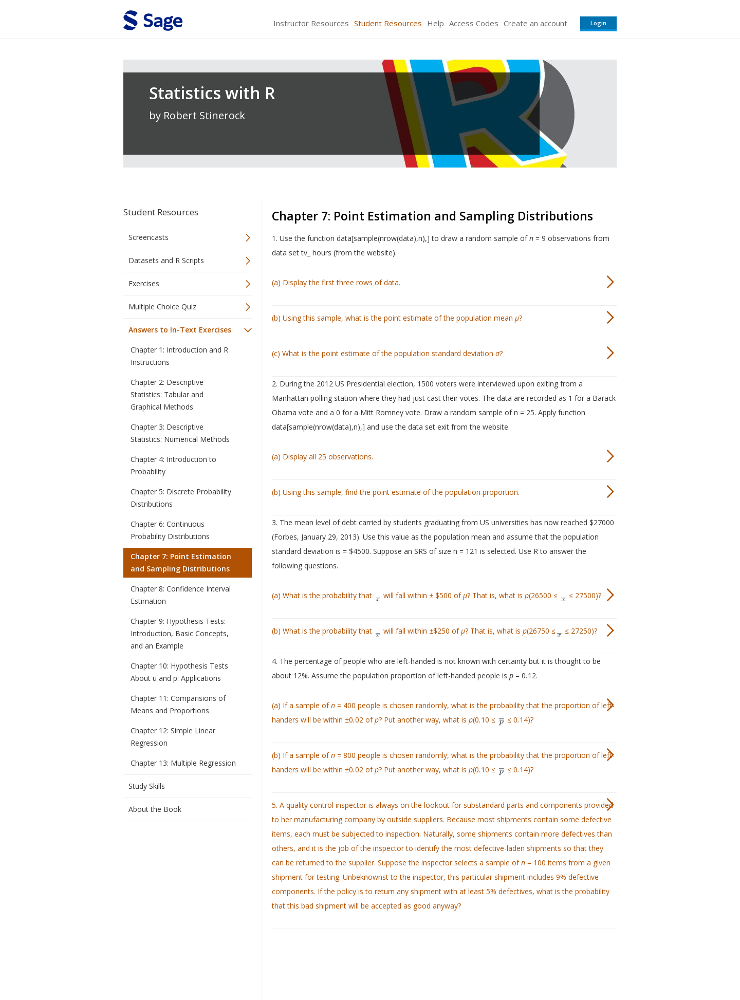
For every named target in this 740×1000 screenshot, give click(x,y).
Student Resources (388, 23)
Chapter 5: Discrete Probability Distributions (181, 498)
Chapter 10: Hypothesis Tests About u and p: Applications (179, 672)
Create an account (535, 23)
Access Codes (473, 23)
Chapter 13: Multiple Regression (183, 763)
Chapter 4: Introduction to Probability (173, 465)
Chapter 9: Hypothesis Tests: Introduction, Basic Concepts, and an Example (180, 633)
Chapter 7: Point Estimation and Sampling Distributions (181, 562)
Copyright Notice (492, 962)
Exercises (143, 283)
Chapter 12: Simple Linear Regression (173, 737)
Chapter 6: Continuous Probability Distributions (170, 530)
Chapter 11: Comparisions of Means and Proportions (178, 704)
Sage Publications (182, 962)
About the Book (154, 809)
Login (598, 23)
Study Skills (146, 786)
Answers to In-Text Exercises (179, 330)
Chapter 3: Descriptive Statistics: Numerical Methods (180, 433)
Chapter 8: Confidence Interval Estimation (181, 595)
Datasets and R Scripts (166, 260)
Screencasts (148, 237)
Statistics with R (212, 93)
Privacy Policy (548, 962)
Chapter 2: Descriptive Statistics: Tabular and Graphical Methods (167, 394)
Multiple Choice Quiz (162, 306)
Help (435, 23)
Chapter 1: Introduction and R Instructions (179, 356)
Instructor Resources (311, 23)
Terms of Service (428, 962)
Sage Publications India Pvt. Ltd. (272, 962)
